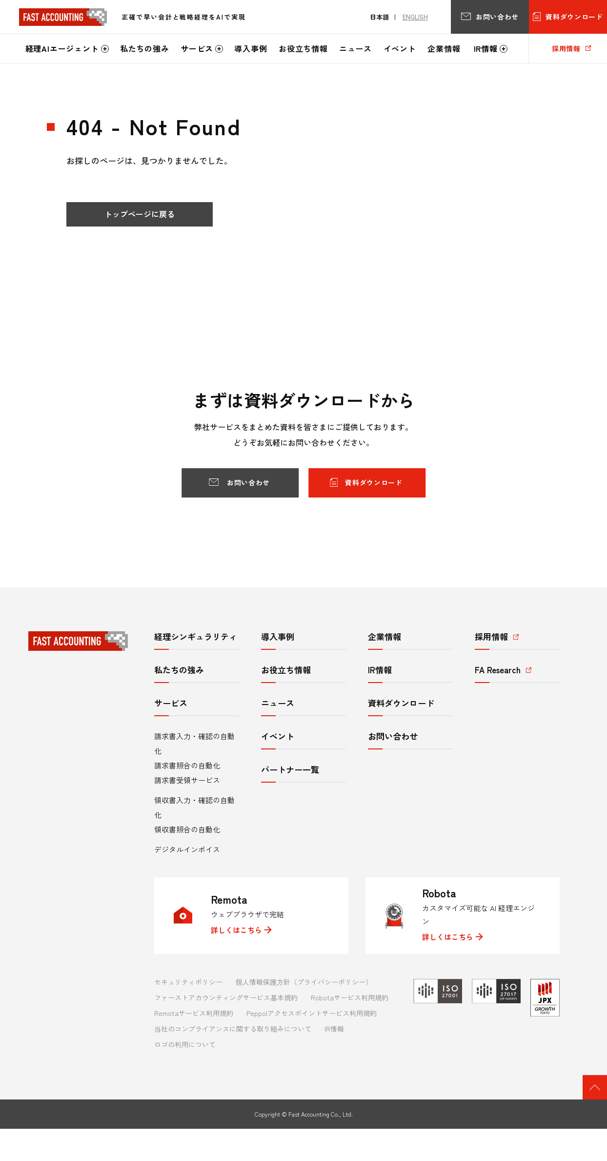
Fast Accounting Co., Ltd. (320, 1114)
